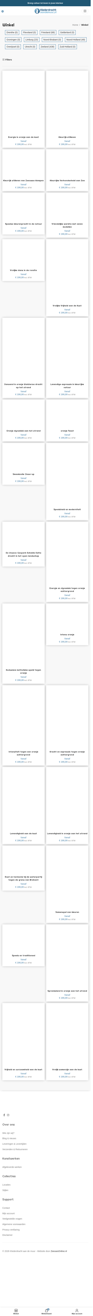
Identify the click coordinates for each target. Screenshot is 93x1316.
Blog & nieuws (9, 1151)
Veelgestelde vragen (12, 1231)
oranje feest (67, 433)
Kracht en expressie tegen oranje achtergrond (67, 756)
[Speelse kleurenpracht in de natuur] (23, 210)
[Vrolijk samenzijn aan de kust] (67, 1044)
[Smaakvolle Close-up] (23, 460)
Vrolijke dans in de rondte (23, 273)
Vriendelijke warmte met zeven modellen (67, 228)
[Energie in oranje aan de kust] (23, 102)
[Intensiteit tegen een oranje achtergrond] (23, 720)
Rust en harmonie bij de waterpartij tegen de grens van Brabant (23, 886)
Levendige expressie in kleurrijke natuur (67, 389)
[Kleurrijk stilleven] (67, 102)
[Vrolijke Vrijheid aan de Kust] (67, 274)
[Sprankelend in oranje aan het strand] (67, 962)
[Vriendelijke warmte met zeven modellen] (67, 210)
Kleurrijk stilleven (67, 137)
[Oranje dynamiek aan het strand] (23, 417)
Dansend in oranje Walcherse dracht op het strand (23, 389)
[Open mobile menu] (85, 11)
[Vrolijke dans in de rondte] (23, 256)
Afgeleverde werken (12, 1179)
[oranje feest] (67, 417)
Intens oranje (67, 637)
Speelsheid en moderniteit (67, 512)
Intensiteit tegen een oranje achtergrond (23, 756)
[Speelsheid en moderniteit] (67, 478)
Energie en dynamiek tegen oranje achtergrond (67, 593)
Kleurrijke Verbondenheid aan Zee (67, 180)
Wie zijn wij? (8, 1145)
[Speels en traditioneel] (23, 945)
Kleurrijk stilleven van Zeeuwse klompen (23, 182)
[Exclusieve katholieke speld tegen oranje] (23, 638)
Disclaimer (7, 1247)
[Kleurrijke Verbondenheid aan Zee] (67, 163)
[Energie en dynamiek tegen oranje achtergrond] (67, 556)
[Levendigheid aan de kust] (23, 802)
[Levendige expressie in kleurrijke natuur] (67, 353)
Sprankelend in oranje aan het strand (67, 998)
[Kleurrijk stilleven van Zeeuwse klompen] (23, 163)
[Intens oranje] (67, 620)
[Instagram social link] (8, 1127)
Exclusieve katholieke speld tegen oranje (23, 674)
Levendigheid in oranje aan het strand (67, 838)
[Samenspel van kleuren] (67, 883)
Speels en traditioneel (23, 961)
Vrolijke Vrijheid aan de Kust (67, 308)
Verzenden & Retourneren (15, 1161)
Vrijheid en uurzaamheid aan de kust (23, 1080)
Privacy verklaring (11, 1242)
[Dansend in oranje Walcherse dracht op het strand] (23, 353)
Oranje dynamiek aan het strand (23, 433)
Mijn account (8, 1225)
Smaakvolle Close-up (23, 477)
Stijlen (5, 1202)
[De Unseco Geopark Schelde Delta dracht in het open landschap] (23, 539)
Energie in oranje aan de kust (23, 137)
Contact (6, 1220)
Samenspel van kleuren (67, 918)
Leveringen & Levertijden (14, 1156)
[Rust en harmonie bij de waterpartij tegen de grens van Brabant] (23, 866)
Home (75, 25)
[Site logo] (45, 11)
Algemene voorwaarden (13, 1236)
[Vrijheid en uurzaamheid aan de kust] (23, 1044)
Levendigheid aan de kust (23, 836)
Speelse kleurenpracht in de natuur (23, 226)
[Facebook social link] (4, 1127)
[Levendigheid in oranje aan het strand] (67, 802)
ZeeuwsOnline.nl (59, 1263)
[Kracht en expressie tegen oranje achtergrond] (67, 720)
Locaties (6, 1197)
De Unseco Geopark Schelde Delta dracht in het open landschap (23, 557)
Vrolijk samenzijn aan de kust (67, 1078)
